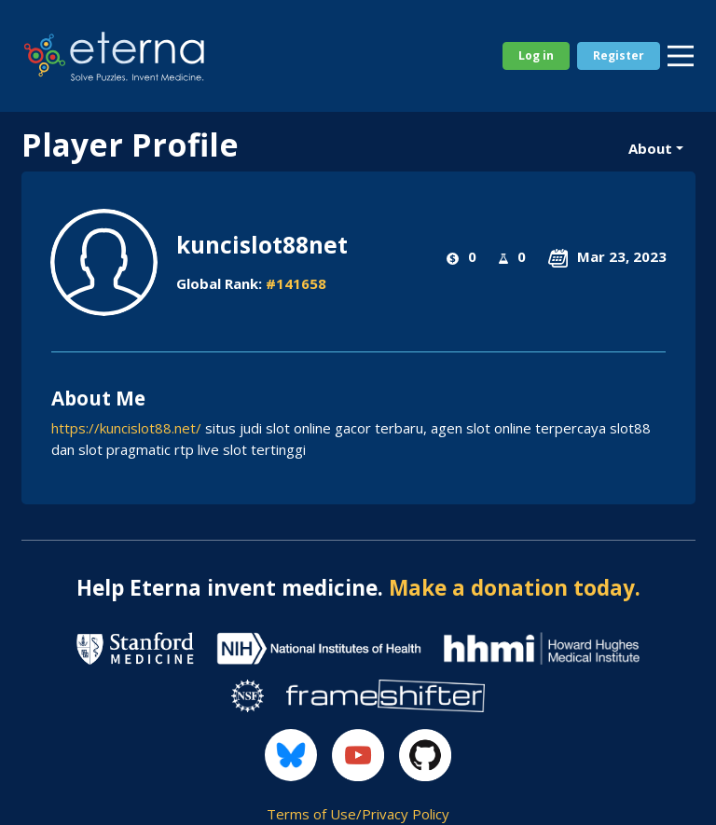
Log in (536, 55)
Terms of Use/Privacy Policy (358, 813)
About (650, 148)
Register (618, 55)
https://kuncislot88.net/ (126, 428)
